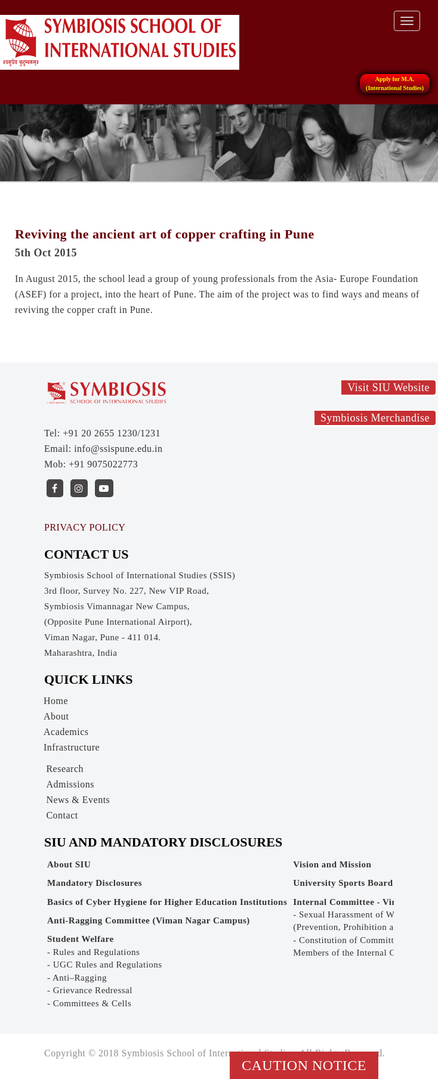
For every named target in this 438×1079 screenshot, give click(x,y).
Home (56, 701)
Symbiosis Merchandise (375, 418)
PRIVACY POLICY (84, 527)
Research (65, 769)
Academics (66, 732)
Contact (62, 815)
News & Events (78, 800)
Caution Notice (304, 1065)
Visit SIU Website (388, 387)
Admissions (70, 784)
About (56, 716)
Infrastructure (72, 747)
